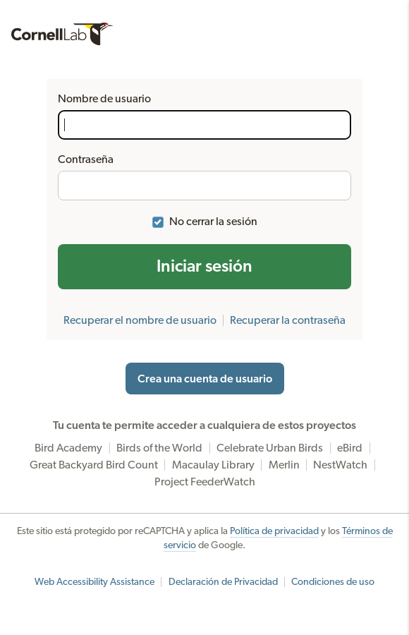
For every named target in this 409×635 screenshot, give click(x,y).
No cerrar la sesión (213, 221)
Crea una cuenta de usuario (205, 379)
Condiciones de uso (332, 582)
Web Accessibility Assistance (94, 582)
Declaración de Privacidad (223, 582)
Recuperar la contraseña (288, 320)
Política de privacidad (274, 531)
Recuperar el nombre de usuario (139, 320)
